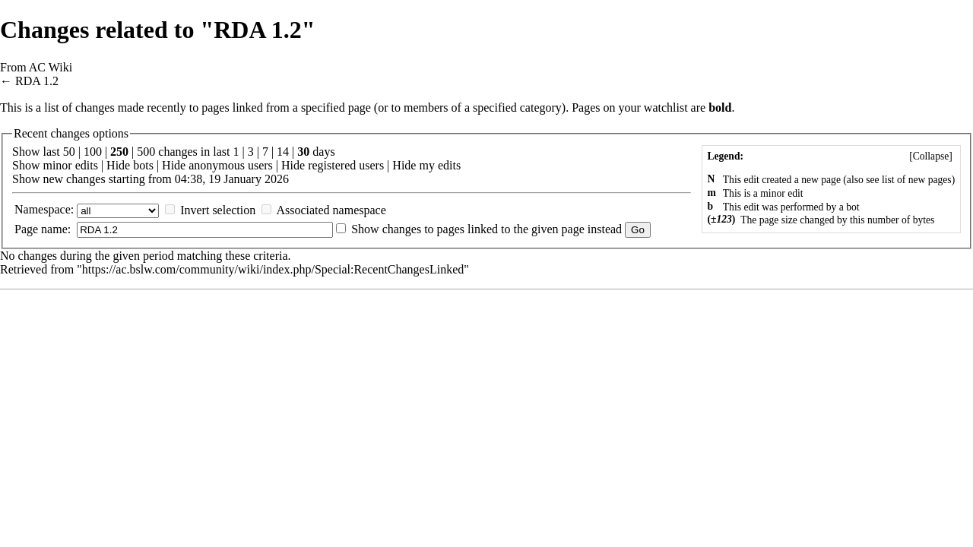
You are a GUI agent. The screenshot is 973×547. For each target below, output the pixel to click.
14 (283, 151)
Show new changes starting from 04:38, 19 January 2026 (150, 178)
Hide (118, 165)
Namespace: (44, 209)
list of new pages (917, 179)
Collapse (931, 156)
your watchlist (653, 107)
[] (931, 156)
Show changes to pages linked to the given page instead (486, 229)
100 (93, 151)
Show (26, 165)
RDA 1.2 (37, 80)
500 (146, 151)
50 (69, 151)
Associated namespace (330, 210)
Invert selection (217, 210)
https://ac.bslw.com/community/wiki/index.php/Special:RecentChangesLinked (273, 269)
